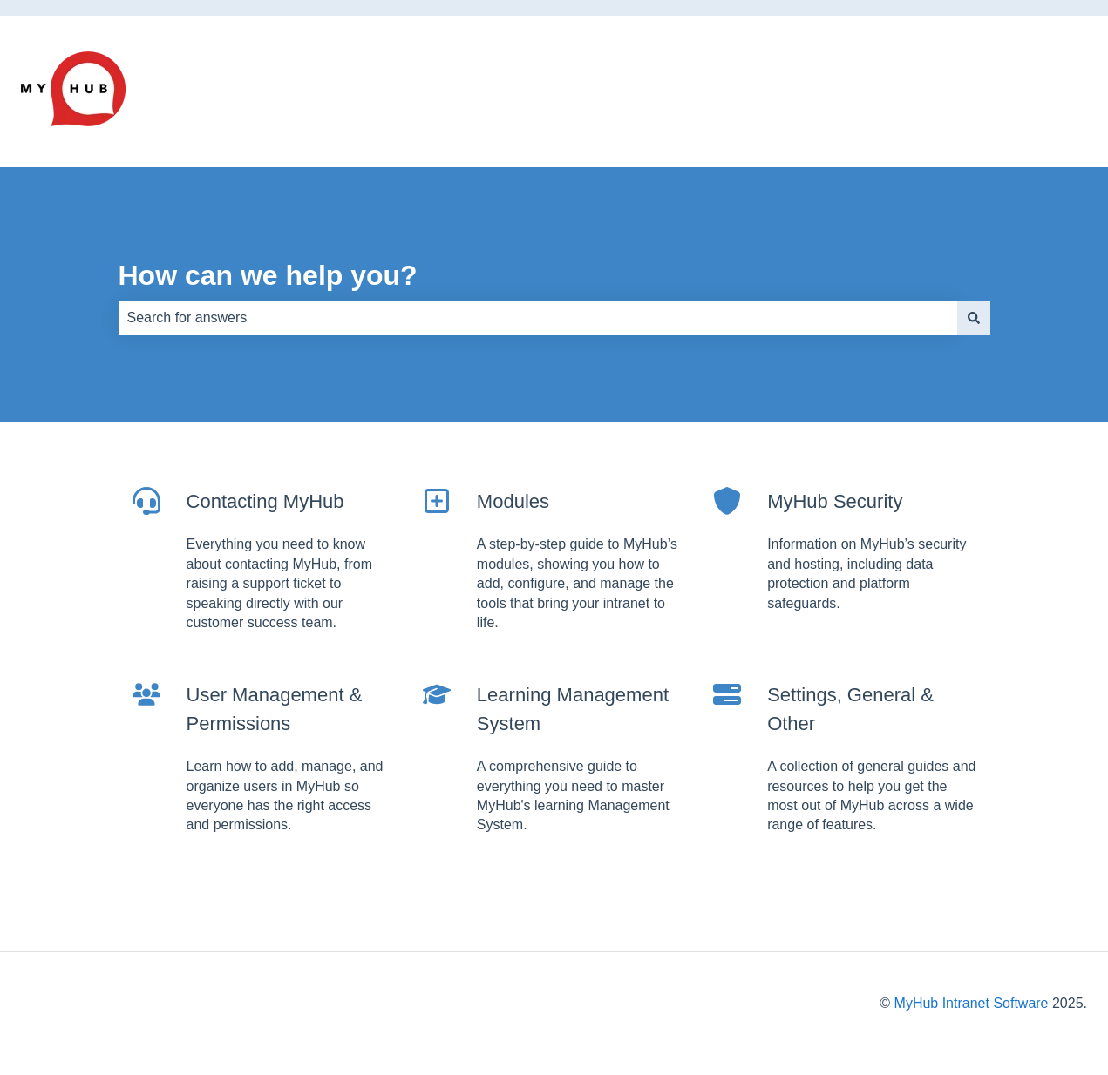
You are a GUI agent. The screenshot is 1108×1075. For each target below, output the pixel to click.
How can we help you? (268, 275)
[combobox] (538, 318)
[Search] (973, 318)
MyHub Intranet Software (971, 1003)
